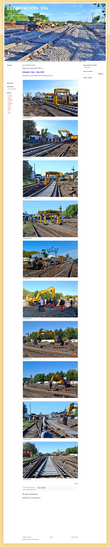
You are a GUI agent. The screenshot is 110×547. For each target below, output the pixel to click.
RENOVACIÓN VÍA (27, 8)
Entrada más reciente (27, 537)
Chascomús (10, 99)
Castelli (9, 98)
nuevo (9, 106)
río (8, 111)
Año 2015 (28, 489)
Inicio (51, 537)
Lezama (9, 104)
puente (9, 109)
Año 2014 (10, 95)
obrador (34, 489)
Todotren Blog (87, 67)
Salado (9, 112)
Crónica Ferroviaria (12, 88)
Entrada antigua (74, 537)
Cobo (31, 489)
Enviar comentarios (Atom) (33, 539)
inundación (10, 103)
